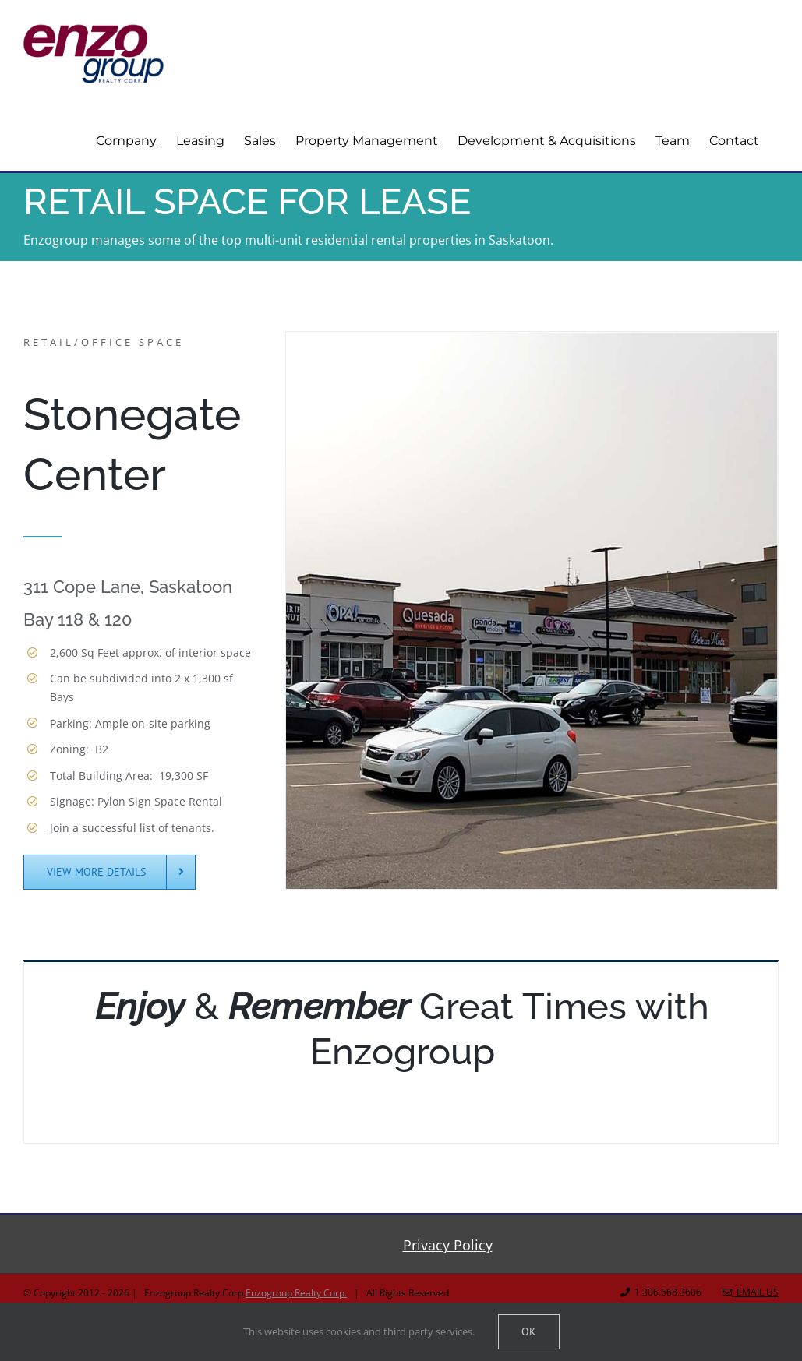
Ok (528, 1331)
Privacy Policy (448, 1245)
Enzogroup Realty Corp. (296, 1292)
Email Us (751, 1292)
